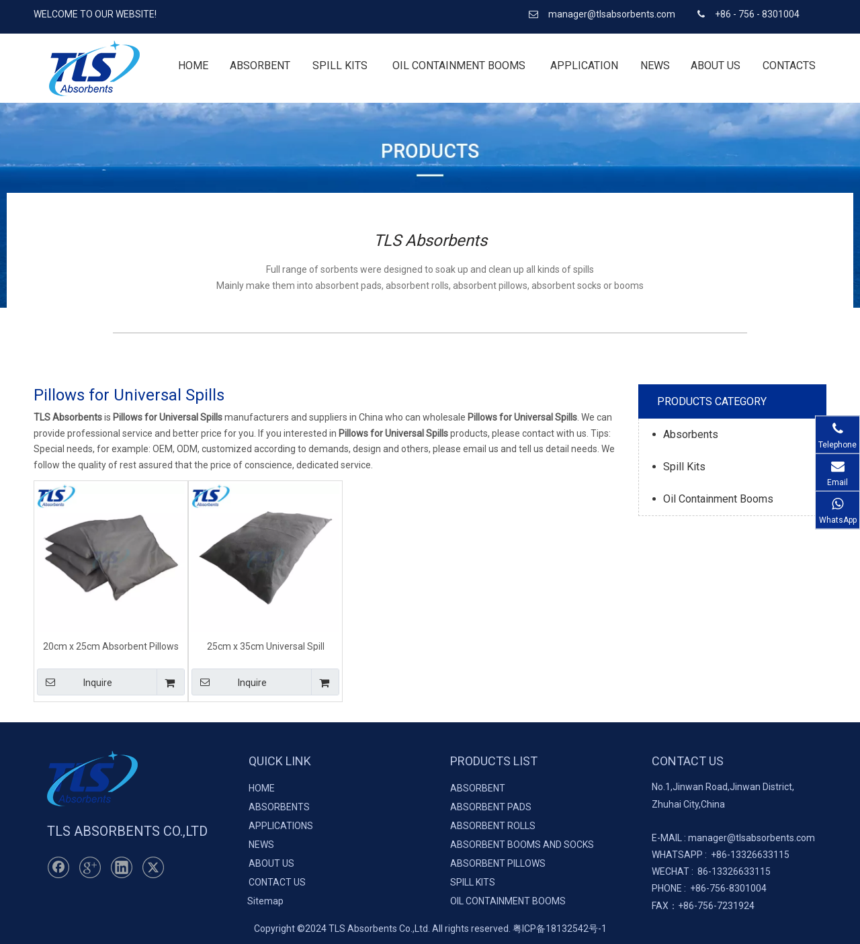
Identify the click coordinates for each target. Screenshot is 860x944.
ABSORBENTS (279, 807)
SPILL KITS (472, 882)
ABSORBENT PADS (490, 807)
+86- (720, 854)
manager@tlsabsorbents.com (612, 14)
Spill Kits (684, 466)
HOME (262, 788)
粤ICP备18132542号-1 (560, 928)
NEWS (261, 844)
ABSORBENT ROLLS (492, 825)
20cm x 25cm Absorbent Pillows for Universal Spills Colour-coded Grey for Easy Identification (110, 646)
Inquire (74, 682)
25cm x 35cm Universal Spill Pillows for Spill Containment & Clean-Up (266, 646)
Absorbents (690, 434)
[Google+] (90, 867)
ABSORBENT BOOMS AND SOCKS (522, 844)
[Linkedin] (121, 867)
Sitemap (265, 901)
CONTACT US (277, 882)
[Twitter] (153, 867)
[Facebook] (58, 867)
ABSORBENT (477, 788)
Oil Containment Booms (718, 498)
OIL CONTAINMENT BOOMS (508, 901)
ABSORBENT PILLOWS (498, 863)
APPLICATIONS (281, 825)
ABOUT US (271, 863)
